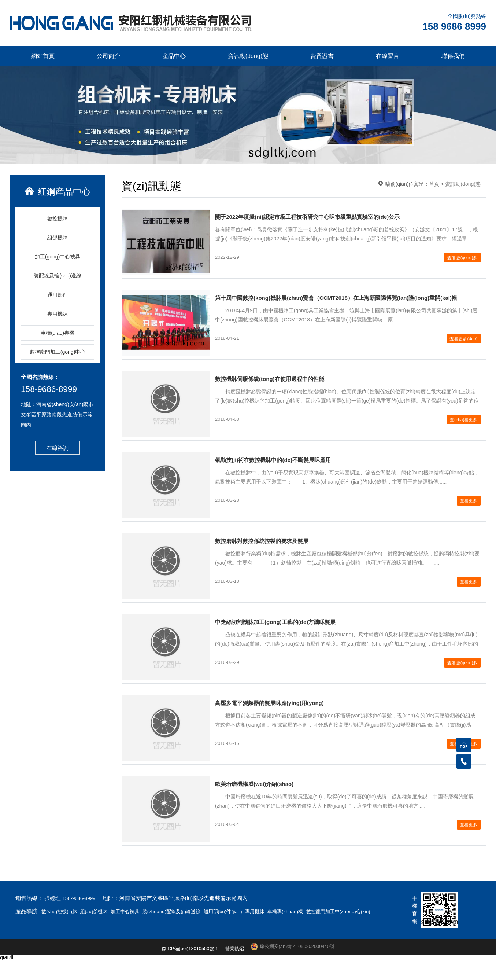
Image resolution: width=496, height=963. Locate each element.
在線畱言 (387, 56)
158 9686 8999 (454, 26)
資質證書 (322, 56)
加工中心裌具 (137, 911)
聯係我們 (453, 56)
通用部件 (57, 295)
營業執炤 (233, 951)
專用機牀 (57, 314)
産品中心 (174, 56)
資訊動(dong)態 (248, 56)
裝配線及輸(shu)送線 (57, 276)
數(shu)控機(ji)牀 (62, 911)
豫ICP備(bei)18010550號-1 (186, 951)
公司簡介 (108, 56)
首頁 (434, 184)
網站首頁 (43, 56)
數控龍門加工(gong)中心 (57, 352)
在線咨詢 (58, 449)
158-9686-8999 (53, 390)
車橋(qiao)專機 (57, 333)
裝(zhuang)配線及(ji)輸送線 (190, 911)
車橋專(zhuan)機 (320, 911)
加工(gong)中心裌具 (57, 257)
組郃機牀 (57, 237)
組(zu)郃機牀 (101, 911)
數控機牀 (57, 218)
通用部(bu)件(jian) (248, 911)
